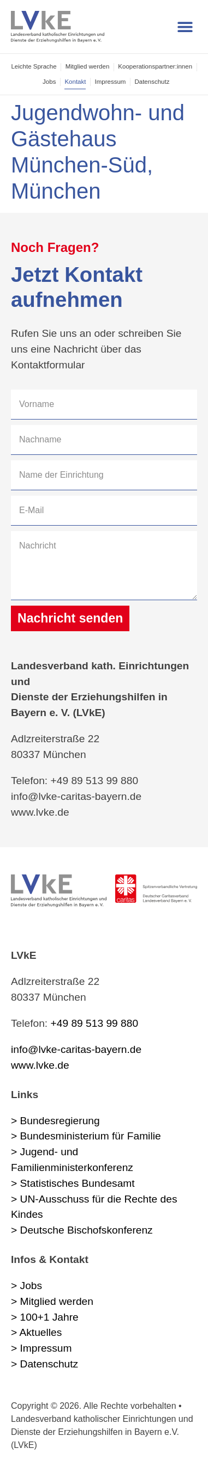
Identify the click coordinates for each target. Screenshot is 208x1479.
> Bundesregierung (55, 1120)
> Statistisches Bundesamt (73, 1183)
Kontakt (75, 81)
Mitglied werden (88, 66)
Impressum (110, 81)
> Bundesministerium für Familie (86, 1136)
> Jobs (26, 1285)
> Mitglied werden (52, 1301)
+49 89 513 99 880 (95, 1023)
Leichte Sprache (33, 66)
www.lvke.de (40, 1065)
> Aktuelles (36, 1332)
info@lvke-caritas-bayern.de (76, 1049)
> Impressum (41, 1348)
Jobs (49, 81)
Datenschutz (151, 81)
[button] (185, 27)
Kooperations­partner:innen (155, 66)
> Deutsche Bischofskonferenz (82, 1230)
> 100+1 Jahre (45, 1317)
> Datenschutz (44, 1364)
